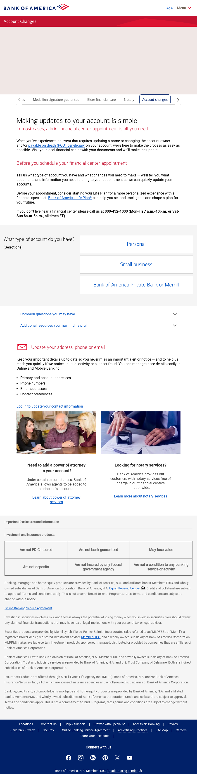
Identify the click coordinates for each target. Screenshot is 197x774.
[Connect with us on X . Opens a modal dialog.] (117, 758)
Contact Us (49, 724)
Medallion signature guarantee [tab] (56, 99)
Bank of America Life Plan (70, 198)
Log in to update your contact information (50, 406)
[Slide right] (177, 100)
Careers (181, 730)
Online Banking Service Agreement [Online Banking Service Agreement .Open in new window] (86, 730)
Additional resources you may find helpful (99, 325)
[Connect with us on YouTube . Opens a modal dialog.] (130, 758)
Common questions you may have (99, 314)
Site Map (162, 730)
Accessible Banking (146, 724)
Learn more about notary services (140, 496)
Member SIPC (90, 637)
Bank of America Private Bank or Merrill (140, 285)
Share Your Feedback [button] (94, 735)
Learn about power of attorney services (56, 499)
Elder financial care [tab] (101, 99)
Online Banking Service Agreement (28, 608)
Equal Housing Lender (122, 771)
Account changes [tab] (155, 99)
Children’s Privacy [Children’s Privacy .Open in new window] (22, 730)
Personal (125, 244)
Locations (26, 724)
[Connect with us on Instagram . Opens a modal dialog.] (81, 758)
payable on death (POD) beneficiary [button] (56, 145)
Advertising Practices (132, 730)
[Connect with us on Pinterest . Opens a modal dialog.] (105, 758)
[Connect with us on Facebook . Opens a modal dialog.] (69, 758)
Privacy (173, 724)
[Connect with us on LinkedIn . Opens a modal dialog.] (93, 758)
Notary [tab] (129, 99)
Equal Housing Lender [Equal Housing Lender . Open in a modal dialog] (124, 588)
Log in (169, 7)
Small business (128, 264)
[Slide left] (19, 100)
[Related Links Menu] (184, 8)
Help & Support (74, 724)
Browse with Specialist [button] (109, 724)
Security (48, 730)
